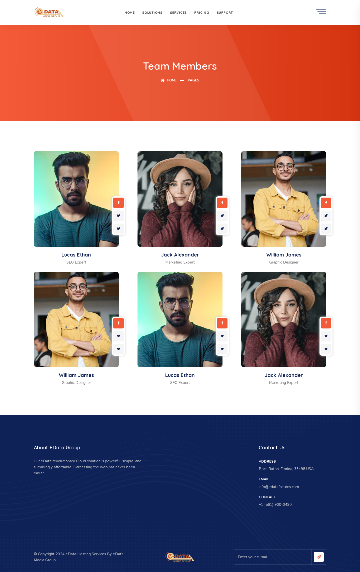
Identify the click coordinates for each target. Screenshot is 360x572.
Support (225, 12)
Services (178, 12)
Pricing (201, 12)
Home (129, 12)
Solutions (152, 12)
